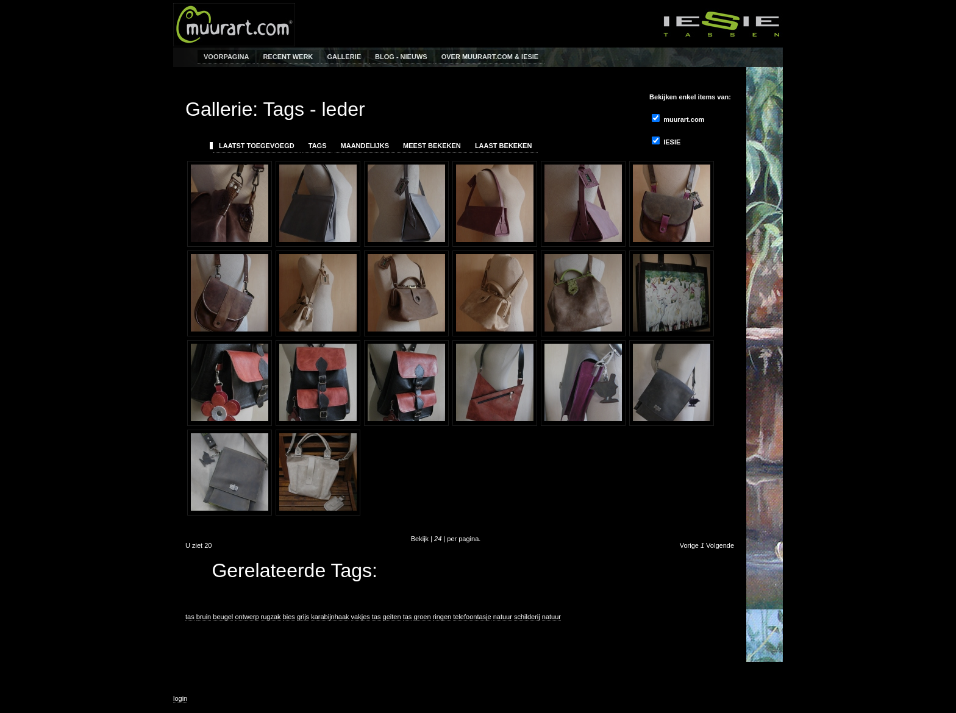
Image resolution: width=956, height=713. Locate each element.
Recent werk (288, 56)
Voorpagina (226, 56)
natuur (502, 616)
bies (289, 616)
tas (189, 616)
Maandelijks (365, 145)
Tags (318, 145)
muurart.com (678, 118)
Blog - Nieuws (401, 56)
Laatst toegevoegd (256, 145)
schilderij (527, 616)
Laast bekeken (503, 145)
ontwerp (247, 616)
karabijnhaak (330, 616)
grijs (303, 616)
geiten (392, 616)
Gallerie (344, 56)
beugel (223, 616)
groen (421, 616)
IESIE (666, 141)
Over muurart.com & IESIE (490, 56)
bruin (203, 616)
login (180, 698)
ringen (442, 616)
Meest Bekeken (432, 145)
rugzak (271, 616)
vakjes (360, 616)
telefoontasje (472, 616)
